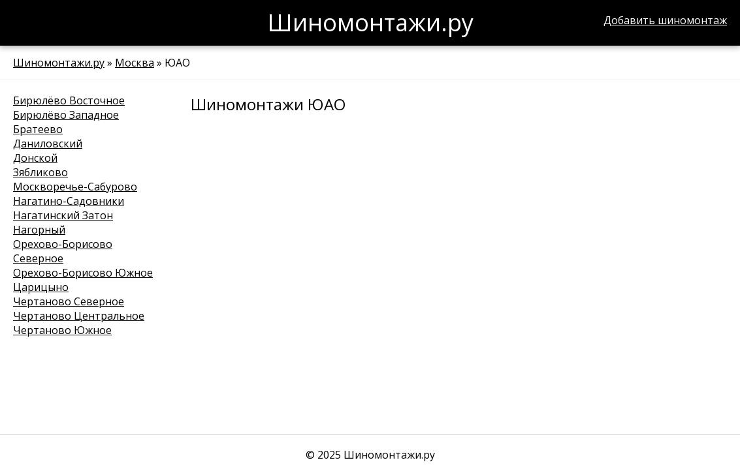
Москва (134, 62)
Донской (35, 158)
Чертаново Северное (68, 301)
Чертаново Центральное (78, 316)
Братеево (38, 129)
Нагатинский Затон (63, 215)
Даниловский (47, 143)
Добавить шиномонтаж (665, 20)
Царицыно (41, 287)
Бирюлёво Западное (66, 115)
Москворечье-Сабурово (75, 186)
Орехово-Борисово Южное (83, 273)
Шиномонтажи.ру (59, 62)
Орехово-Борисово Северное (62, 251)
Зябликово (40, 172)
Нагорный (39, 229)
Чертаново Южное (62, 330)
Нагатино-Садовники (68, 201)
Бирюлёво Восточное (69, 100)
